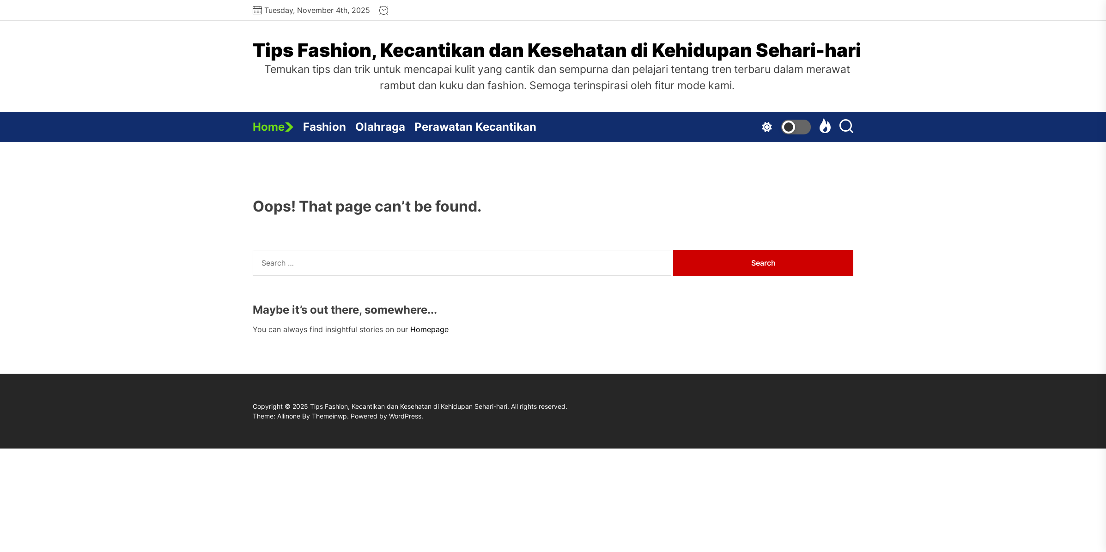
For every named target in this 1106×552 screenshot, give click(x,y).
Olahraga (380, 126)
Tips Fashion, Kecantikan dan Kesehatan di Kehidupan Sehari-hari (557, 50)
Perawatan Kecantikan (475, 126)
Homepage (429, 329)
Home (273, 126)
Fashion (324, 126)
